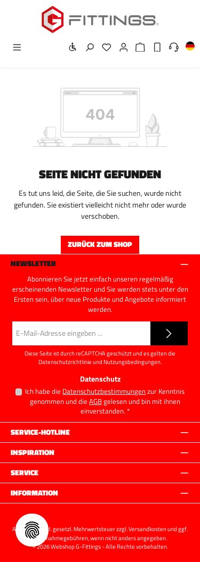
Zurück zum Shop (100, 244)
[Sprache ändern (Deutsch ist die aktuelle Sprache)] (187, 48)
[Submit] (169, 333)
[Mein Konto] (120, 47)
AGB (95, 402)
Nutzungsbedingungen (132, 362)
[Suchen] (86, 47)
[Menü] (13, 47)
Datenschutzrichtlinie (65, 362)
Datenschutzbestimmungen (104, 391)
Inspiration (32, 452)
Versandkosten (147, 528)
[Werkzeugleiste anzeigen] (69, 47)
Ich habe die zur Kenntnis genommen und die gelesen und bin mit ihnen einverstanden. (105, 401)
